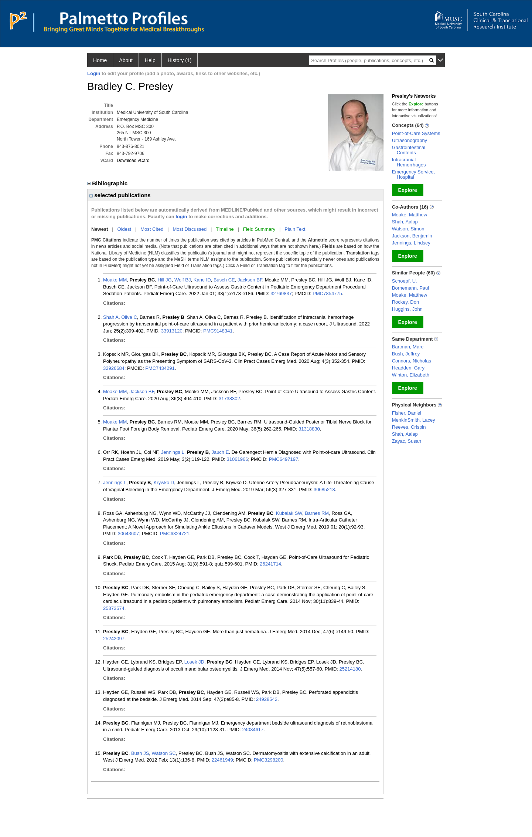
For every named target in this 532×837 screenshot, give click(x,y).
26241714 (270, 564)
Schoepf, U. (404, 281)
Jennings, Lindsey (411, 243)
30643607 (128, 533)
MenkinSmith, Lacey (413, 420)
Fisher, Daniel (406, 413)
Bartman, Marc (407, 347)
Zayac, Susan (407, 441)
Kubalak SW (289, 513)
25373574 (114, 608)
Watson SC (164, 753)
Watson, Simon (408, 229)
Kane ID (202, 280)
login (181, 216)
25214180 (350, 669)
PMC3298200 (268, 760)
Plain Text (294, 229)
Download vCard (133, 160)
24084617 (252, 729)
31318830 (309, 429)
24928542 (266, 699)
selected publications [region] (120, 195)
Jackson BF (250, 280)
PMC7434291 (160, 368)
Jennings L (172, 452)
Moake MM (115, 280)
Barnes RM (317, 513)
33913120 (172, 331)
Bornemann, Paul (410, 288)
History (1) (180, 60)
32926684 (114, 368)
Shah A (111, 317)
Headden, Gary (408, 368)
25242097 (114, 638)
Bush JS (140, 753)
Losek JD (194, 662)
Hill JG (164, 280)
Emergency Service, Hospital (413, 174)
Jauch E (220, 452)
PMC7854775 (327, 293)
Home (100, 60)
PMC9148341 (218, 331)
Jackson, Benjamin (412, 236)
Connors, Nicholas (411, 361)
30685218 (324, 489)
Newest (99, 229)
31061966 (237, 459)
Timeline (225, 229)
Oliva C (129, 317)
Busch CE (224, 280)
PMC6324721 (175, 533)
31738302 (229, 398)
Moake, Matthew (409, 214)
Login (93, 73)
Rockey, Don (405, 302)
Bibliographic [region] (108, 183)
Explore (407, 190)
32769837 (281, 293)
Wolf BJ (182, 280)
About (126, 60)
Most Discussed (190, 229)
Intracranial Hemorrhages (409, 162)
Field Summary (259, 229)
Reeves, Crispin (409, 427)
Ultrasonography (409, 140)
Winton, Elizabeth (410, 375)
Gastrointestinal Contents (408, 150)
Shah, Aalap (405, 222)
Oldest (124, 229)
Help (150, 60)
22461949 (222, 760)
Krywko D (164, 482)
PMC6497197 (284, 459)
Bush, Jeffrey (406, 354)
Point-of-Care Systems (416, 133)
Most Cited (151, 229)
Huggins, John (407, 309)
